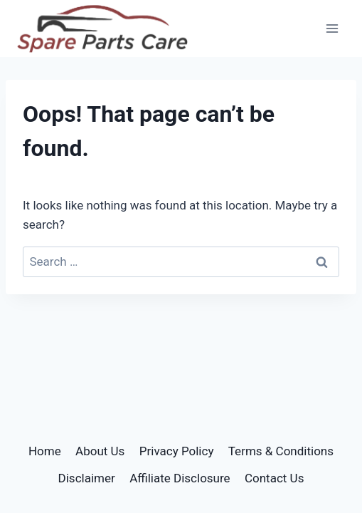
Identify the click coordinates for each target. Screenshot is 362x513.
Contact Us (274, 478)
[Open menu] (332, 28)
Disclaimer (86, 478)
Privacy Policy (176, 451)
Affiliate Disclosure (179, 478)
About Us (99, 451)
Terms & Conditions (281, 451)
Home (44, 451)
